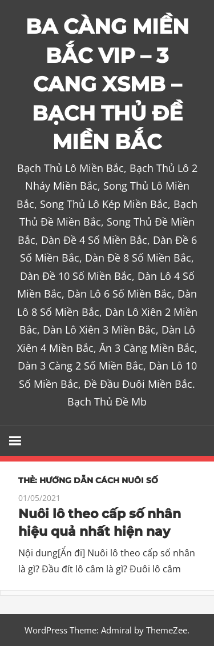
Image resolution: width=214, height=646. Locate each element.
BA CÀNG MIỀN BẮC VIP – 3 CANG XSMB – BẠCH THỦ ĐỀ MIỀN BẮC (107, 84)
